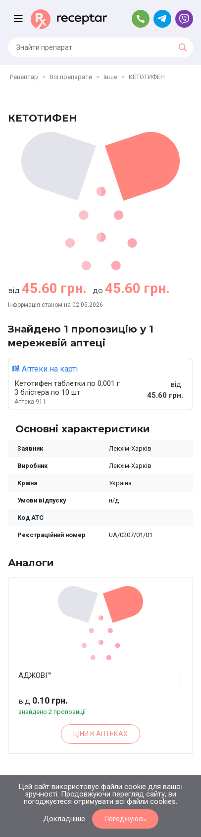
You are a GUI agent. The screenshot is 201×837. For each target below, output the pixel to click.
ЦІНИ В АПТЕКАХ (100, 734)
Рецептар (24, 77)
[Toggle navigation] (19, 19)
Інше (110, 77)
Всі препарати (71, 77)
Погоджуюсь (125, 819)
